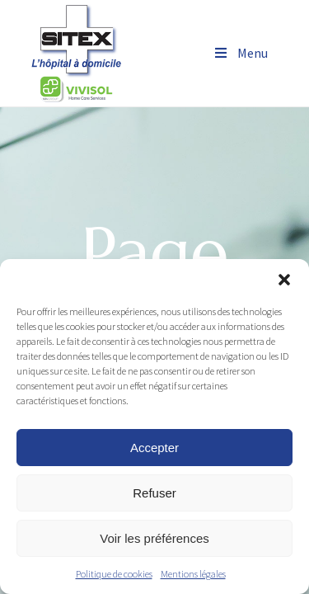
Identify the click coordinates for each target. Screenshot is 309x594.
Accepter (154, 448)
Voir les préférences (154, 538)
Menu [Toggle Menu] (240, 53)
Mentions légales (193, 574)
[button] (284, 279)
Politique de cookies (114, 574)
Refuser (154, 493)
